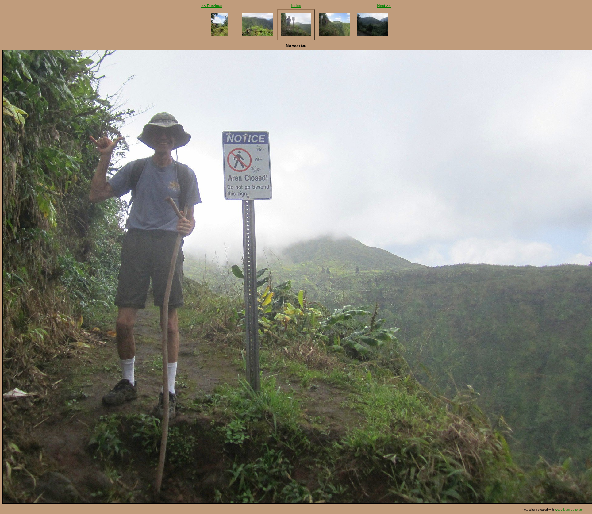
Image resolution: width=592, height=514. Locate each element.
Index (296, 5)
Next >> (384, 5)
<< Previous (211, 5)
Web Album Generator (569, 509)
